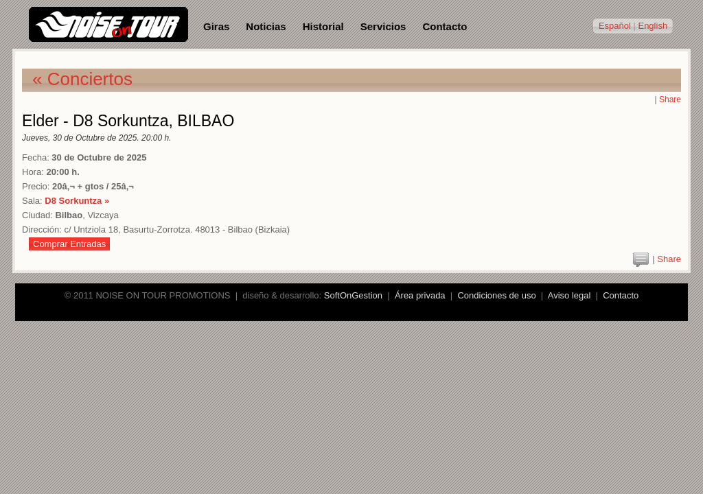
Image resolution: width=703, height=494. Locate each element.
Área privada (420, 295)
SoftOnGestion (353, 295)
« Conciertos (82, 79)
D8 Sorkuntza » (77, 201)
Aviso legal (569, 295)
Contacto (444, 26)
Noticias (266, 26)
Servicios (383, 26)
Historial (323, 26)
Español (615, 26)
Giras (216, 26)
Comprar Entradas (69, 244)
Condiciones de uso (496, 295)
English (652, 26)
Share (670, 99)
